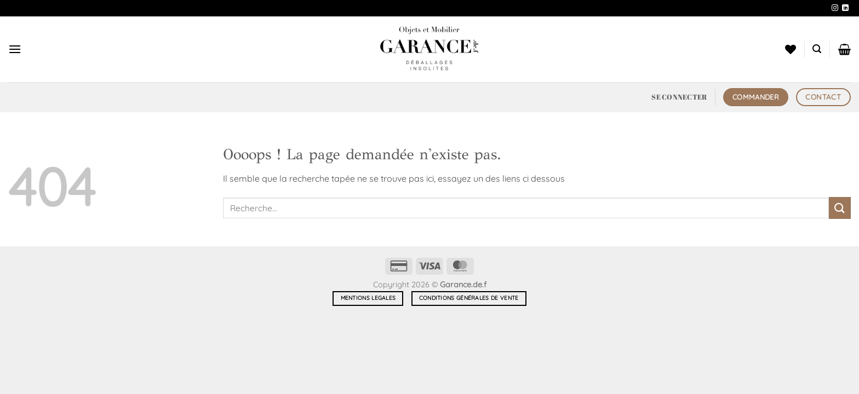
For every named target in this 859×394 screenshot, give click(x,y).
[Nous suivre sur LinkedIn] (845, 8)
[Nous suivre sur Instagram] (835, 8)
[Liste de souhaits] (790, 49)
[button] (14, 49)
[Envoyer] (840, 207)
